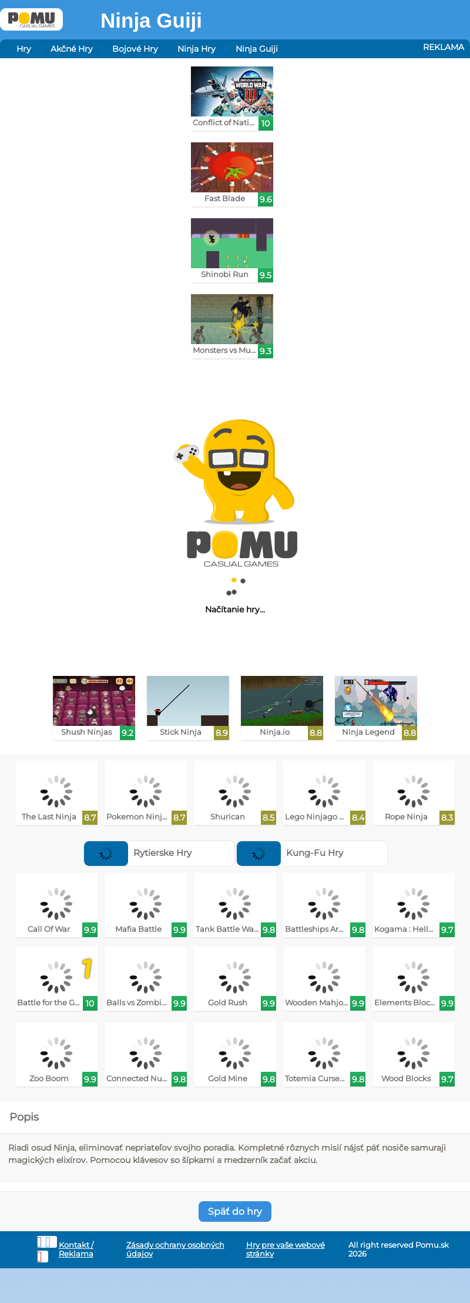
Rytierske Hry (138, 852)
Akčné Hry (72, 49)
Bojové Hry (135, 49)
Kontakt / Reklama (76, 1249)
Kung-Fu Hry (290, 852)
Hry (23, 49)
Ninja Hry (196, 49)
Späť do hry (235, 1211)
